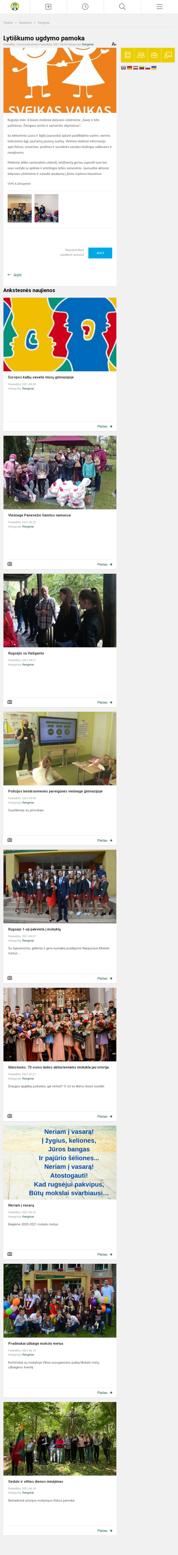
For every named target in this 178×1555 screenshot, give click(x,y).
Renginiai (43, 22)
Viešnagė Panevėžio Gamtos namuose (39, 515)
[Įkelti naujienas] (48, 6)
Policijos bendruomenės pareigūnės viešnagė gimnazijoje (55, 791)
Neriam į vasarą (21, 1205)
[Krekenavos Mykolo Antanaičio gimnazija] (15, 6)
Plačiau (102, 426)
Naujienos (25, 22)
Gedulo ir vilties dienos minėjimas (35, 1481)
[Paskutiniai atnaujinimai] (85, 6)
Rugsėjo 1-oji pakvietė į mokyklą (34, 929)
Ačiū (100, 253)
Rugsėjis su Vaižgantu (26, 653)
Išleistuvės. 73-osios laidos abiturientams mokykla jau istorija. (59, 1067)
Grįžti (17, 275)
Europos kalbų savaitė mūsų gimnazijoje (41, 377)
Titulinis (8, 22)
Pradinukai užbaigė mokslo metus (35, 1343)
